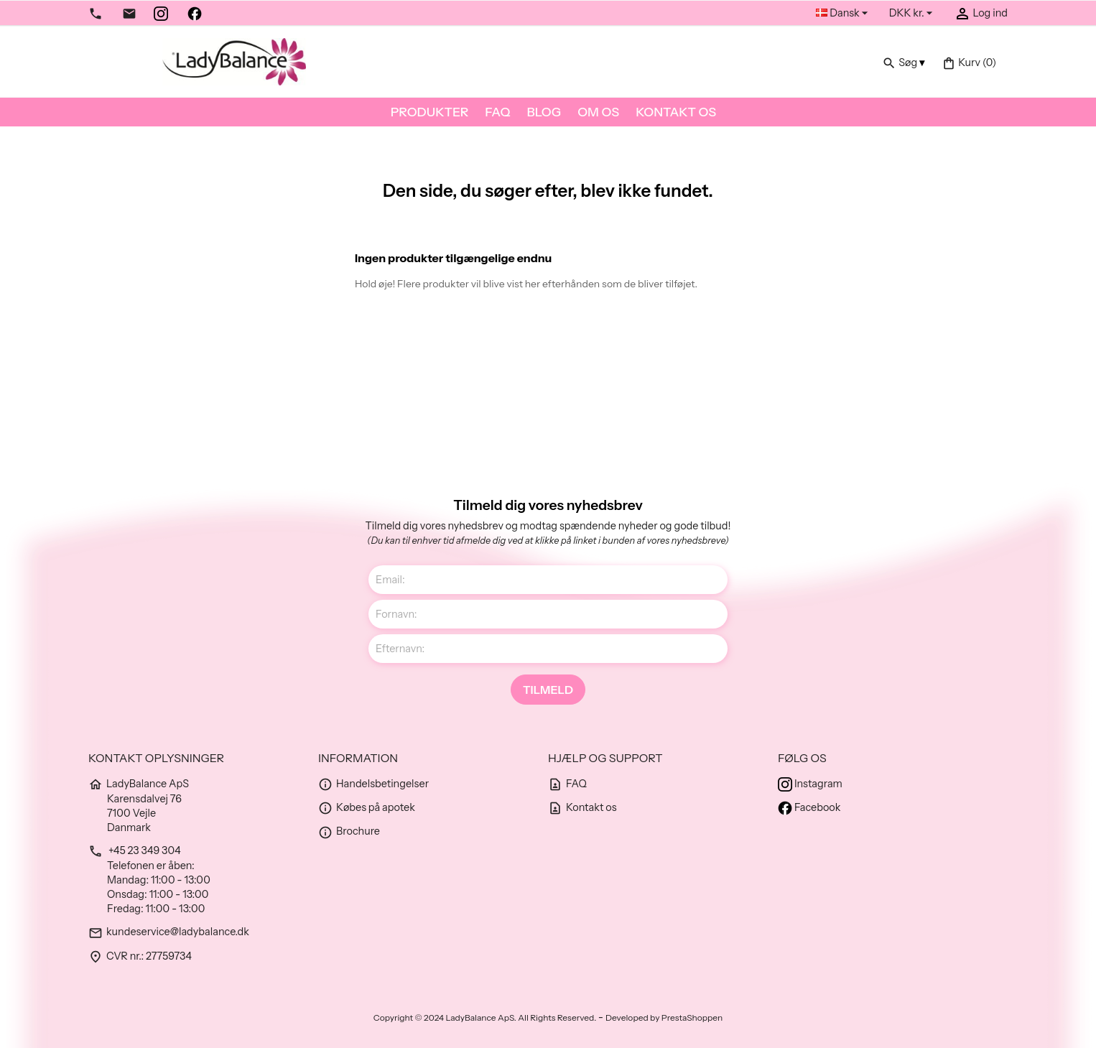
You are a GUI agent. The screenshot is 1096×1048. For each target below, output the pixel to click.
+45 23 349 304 (134, 850)
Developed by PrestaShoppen (664, 1017)
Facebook (809, 807)
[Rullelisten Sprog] (843, 13)
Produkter (430, 111)
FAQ (497, 111)
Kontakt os (676, 111)
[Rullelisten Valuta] (913, 13)
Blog (543, 111)
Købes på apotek (366, 807)
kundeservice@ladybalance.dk (168, 931)
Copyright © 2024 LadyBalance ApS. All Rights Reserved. (485, 1017)
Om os (598, 111)
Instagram (810, 783)
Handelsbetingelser (373, 783)
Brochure (349, 831)
